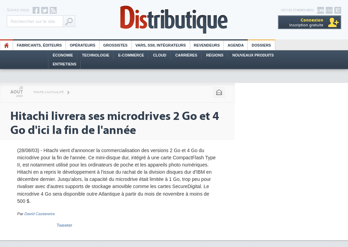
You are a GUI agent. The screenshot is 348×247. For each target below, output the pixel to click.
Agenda (236, 45)
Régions (214, 55)
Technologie (95, 55)
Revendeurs (207, 45)
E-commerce (131, 55)
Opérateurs (82, 45)
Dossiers (261, 45)
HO (6, 45)
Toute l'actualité (48, 92)
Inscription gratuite (306, 22)
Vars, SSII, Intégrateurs (161, 45)
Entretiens (65, 64)
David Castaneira (39, 214)
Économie (63, 55)
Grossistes (115, 45)
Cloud (159, 55)
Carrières (186, 55)
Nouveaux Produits (253, 55)
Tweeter (64, 225)
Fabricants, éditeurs (39, 45)
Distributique (174, 19)
